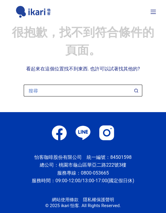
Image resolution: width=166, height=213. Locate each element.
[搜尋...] (77, 90)
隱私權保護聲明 (98, 199)
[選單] (153, 11)
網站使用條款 (65, 199)
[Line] (83, 132)
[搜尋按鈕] (136, 90)
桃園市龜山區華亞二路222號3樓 (92, 165)
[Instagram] (106, 132)
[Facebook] (59, 132)
